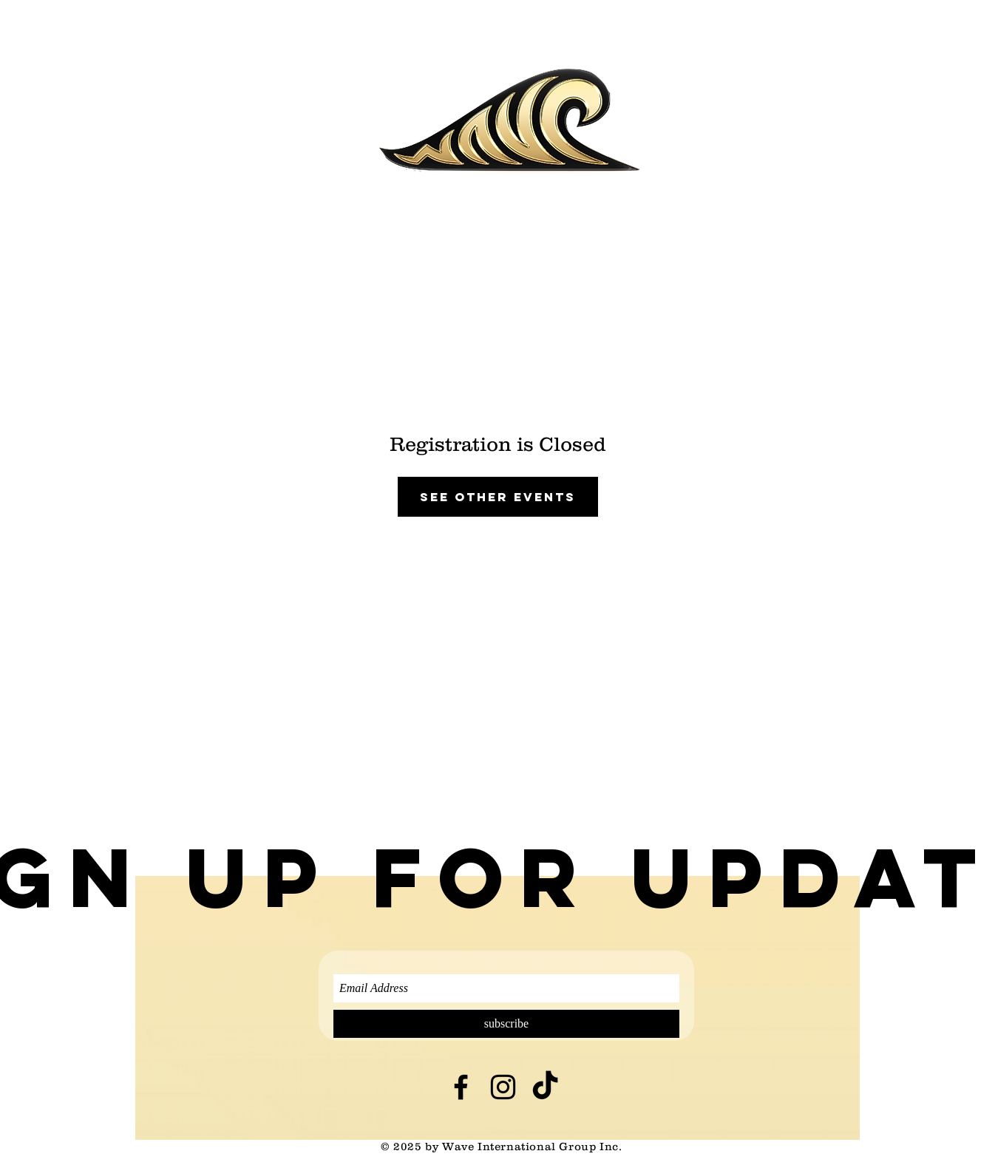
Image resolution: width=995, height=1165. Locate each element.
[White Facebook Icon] (456, 217)
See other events (498, 496)
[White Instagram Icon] (504, 217)
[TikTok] (552, 217)
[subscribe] (506, 1024)
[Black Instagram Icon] (503, 1087)
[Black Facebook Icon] (461, 1087)
